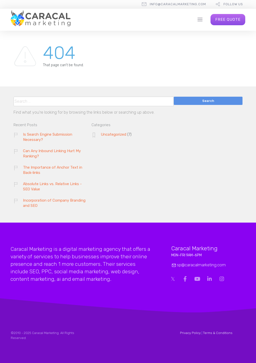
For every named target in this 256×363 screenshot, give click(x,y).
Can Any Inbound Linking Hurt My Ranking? (52, 153)
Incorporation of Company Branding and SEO (54, 203)
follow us (233, 4)
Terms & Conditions (217, 333)
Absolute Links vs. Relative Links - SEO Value (52, 186)
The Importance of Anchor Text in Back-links (52, 170)
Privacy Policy (190, 333)
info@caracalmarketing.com (178, 4)
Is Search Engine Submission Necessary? (47, 137)
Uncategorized (113, 134)
